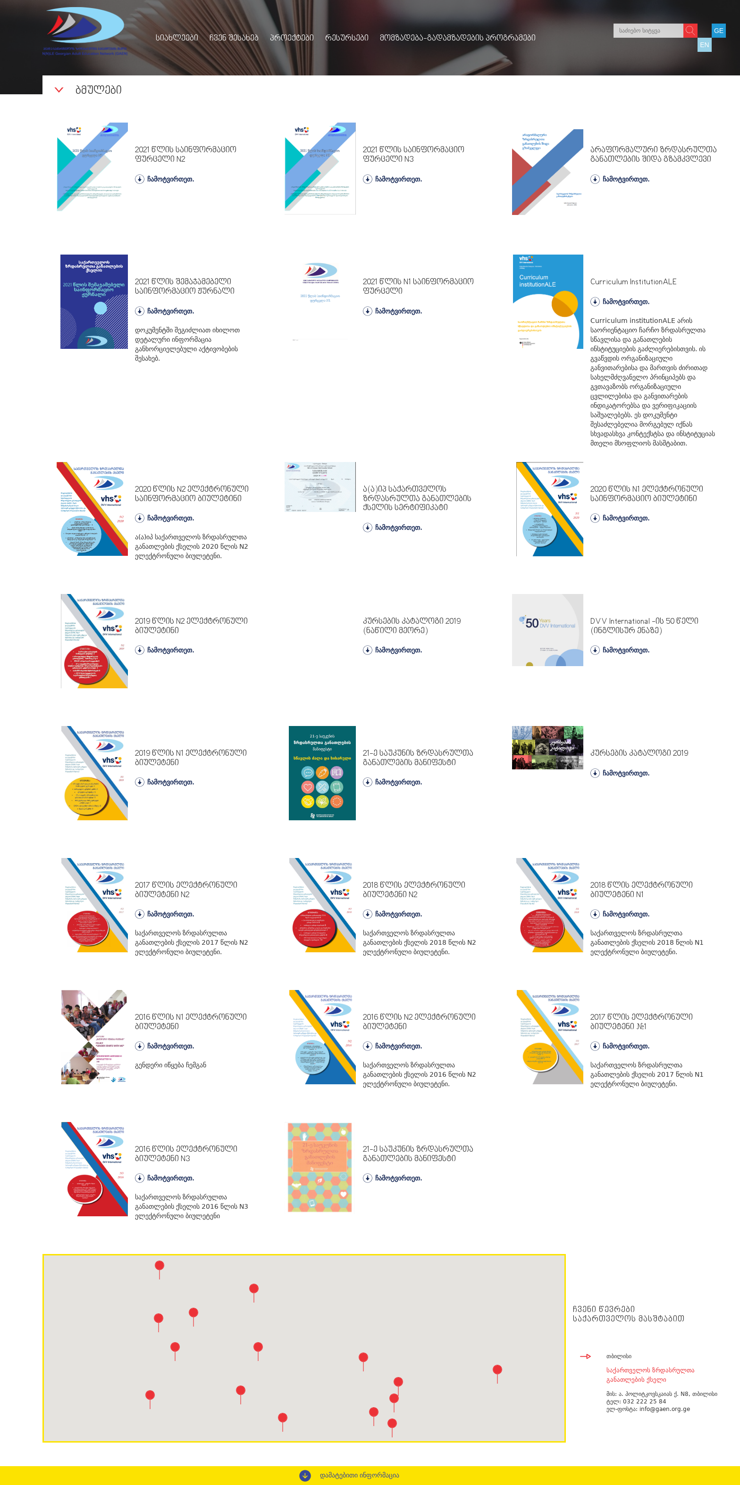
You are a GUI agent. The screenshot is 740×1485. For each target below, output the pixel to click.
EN (704, 45)
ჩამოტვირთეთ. (164, 179)
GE (718, 30)
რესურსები (347, 38)
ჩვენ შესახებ (234, 38)
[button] (254, 1293)
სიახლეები (177, 38)
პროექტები (292, 38)
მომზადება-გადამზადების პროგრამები (458, 38)
